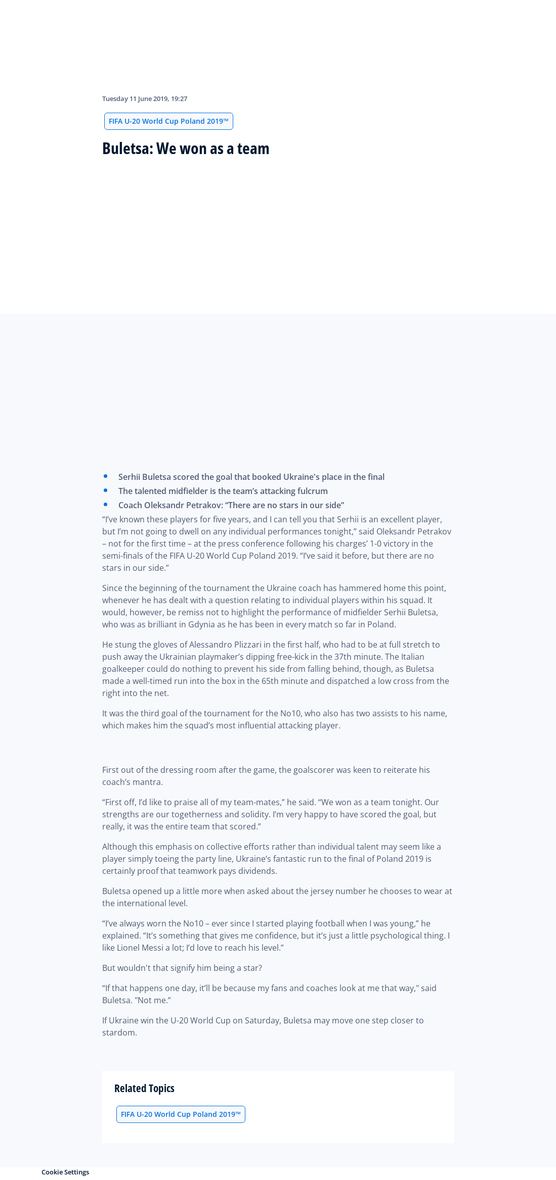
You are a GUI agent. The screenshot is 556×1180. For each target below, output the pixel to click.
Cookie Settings (65, 1171)
